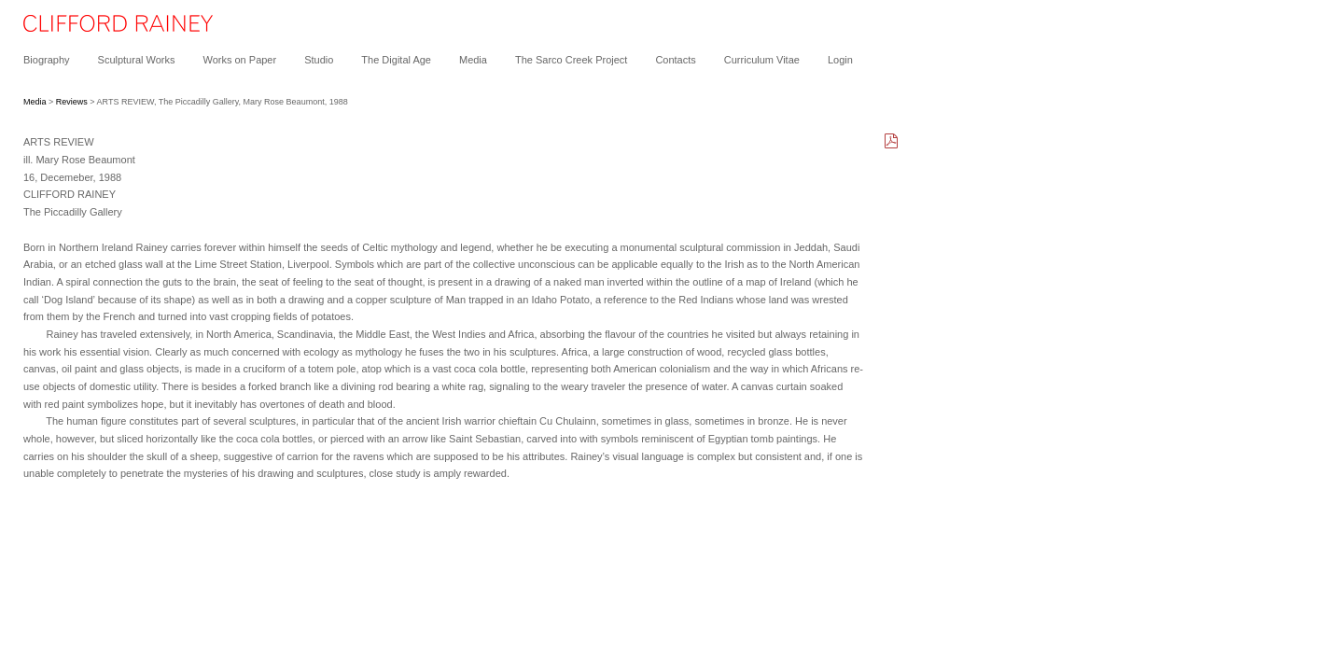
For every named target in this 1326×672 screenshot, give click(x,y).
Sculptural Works (136, 59)
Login (840, 59)
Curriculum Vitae (762, 59)
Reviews (72, 101)
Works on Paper (239, 59)
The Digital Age (396, 59)
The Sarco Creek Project (571, 59)
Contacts (675, 59)
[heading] (106, 28)
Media (473, 59)
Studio (318, 59)
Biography (46, 59)
